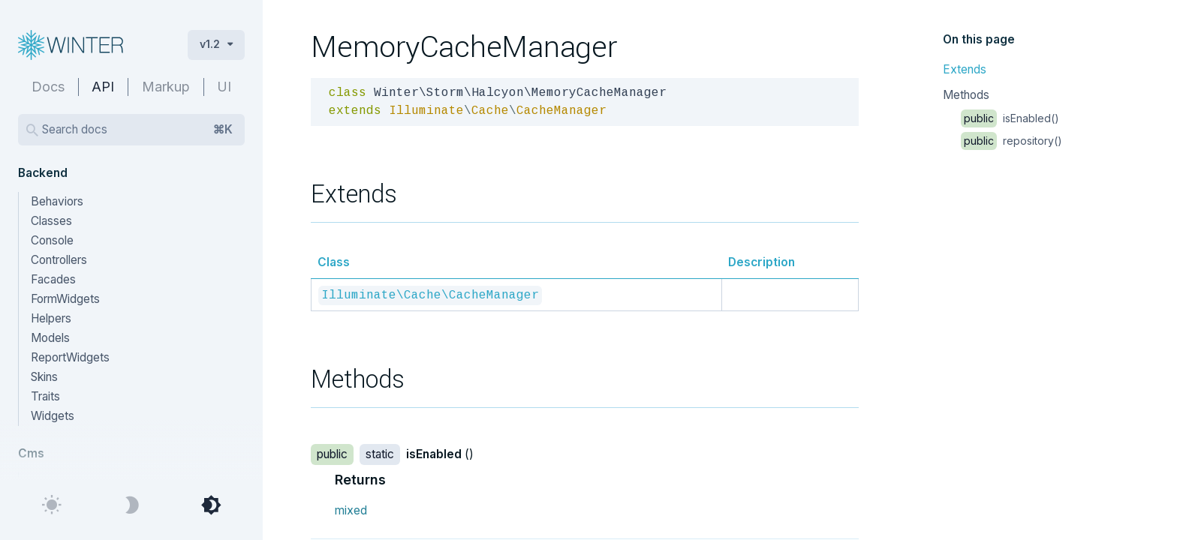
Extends (964, 69)
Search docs (137, 130)
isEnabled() (1010, 118)
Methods (966, 95)
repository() (1011, 140)
